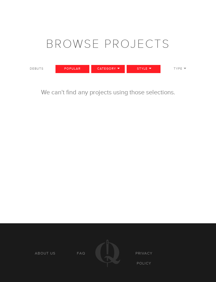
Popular (72, 69)
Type (178, 69)
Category (106, 69)
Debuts (37, 69)
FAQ (81, 253)
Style (142, 69)
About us (45, 253)
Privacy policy (144, 258)
